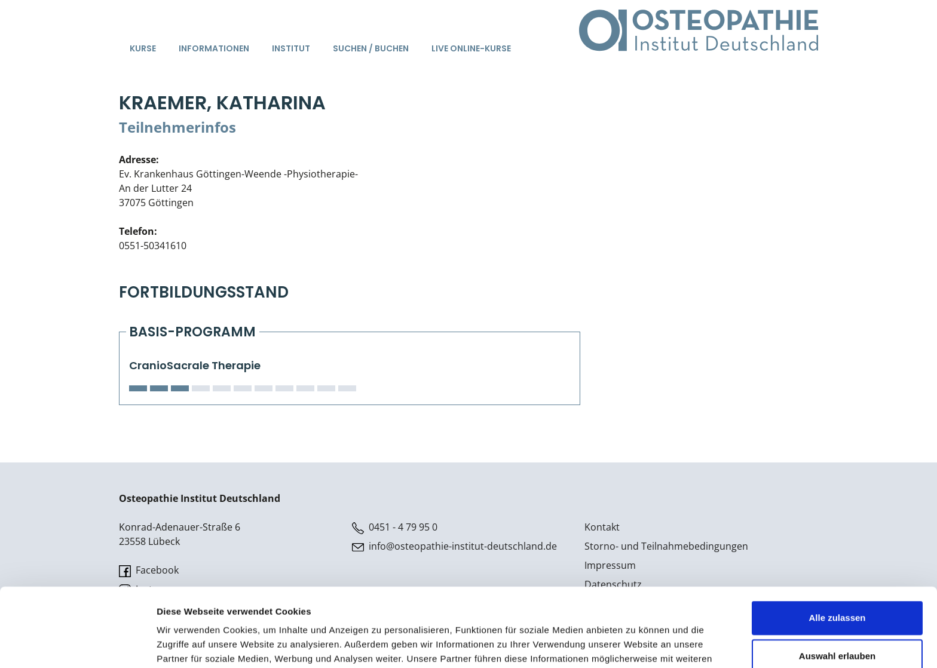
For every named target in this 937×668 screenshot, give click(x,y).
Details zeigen (635, 644)
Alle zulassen (837, 550)
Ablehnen (837, 626)
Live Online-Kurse (471, 48)
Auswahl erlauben (837, 588)
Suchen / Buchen (371, 48)
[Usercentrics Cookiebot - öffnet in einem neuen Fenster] (77, 645)
